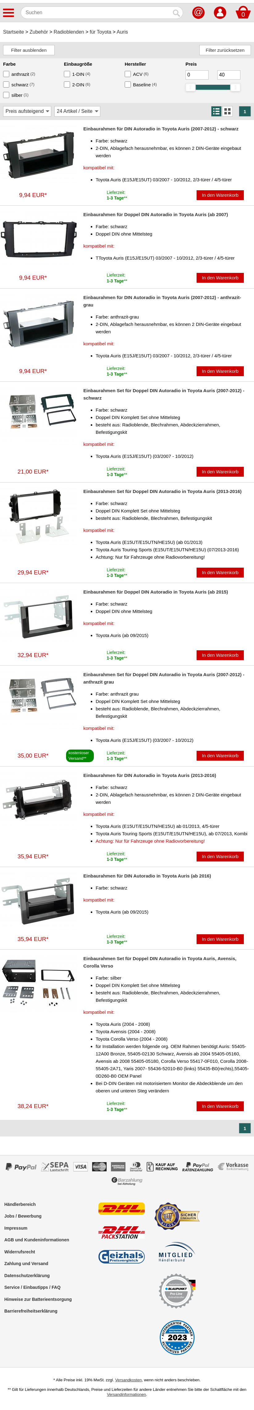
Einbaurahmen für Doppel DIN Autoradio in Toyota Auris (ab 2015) (155, 591)
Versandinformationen (126, 1394)
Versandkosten (128, 1380)
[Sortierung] (27, 111)
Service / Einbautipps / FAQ (32, 1287)
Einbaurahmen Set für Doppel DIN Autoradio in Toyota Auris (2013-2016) (162, 491)
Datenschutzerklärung (27, 1275)
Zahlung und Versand (26, 1263)
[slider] (190, 87)
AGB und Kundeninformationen (36, 1239)
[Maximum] (228, 75)
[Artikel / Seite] (77, 111)
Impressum (15, 1228)
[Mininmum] (197, 75)
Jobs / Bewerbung (23, 1216)
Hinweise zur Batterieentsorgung (38, 1299)
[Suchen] (96, 12)
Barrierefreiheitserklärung (30, 1311)
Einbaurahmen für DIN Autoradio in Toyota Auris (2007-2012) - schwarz (161, 128)
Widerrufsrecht (19, 1251)
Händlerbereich (20, 1204)
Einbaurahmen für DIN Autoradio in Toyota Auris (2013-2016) (149, 775)
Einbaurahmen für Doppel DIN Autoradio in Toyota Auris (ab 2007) (155, 214)
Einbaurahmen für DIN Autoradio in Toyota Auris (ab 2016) (147, 875)
